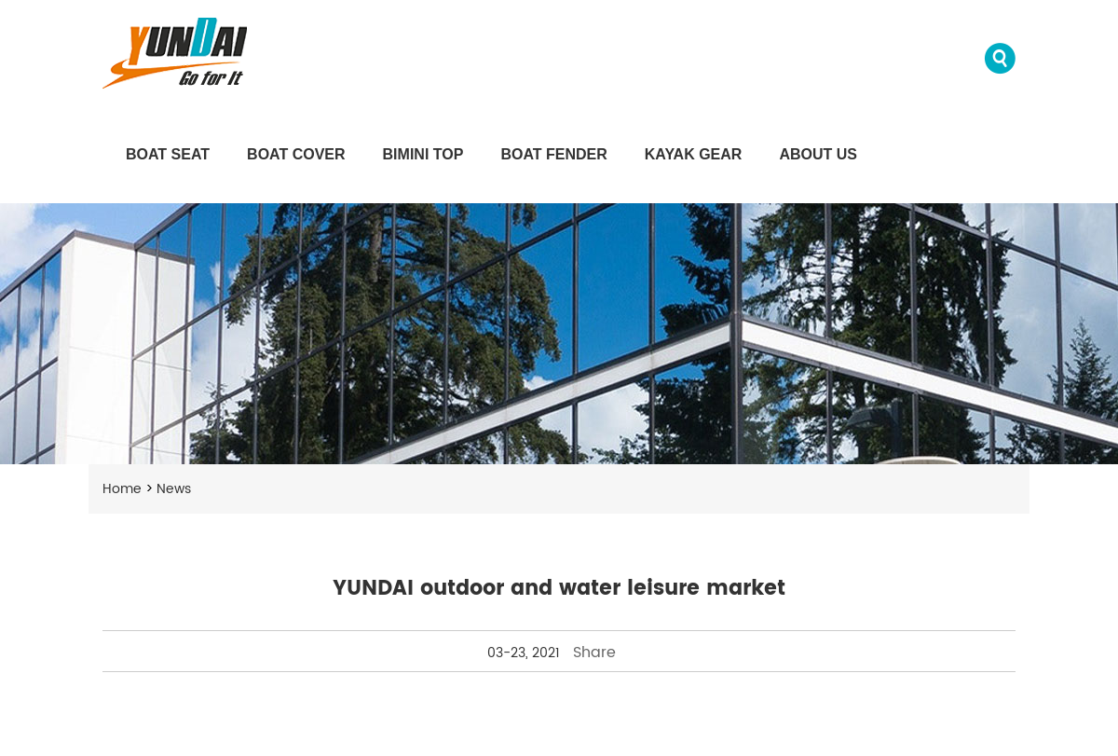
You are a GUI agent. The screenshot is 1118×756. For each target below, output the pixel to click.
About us (818, 154)
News (174, 489)
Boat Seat (168, 154)
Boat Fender (553, 154)
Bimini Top (423, 154)
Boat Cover (296, 154)
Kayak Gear (694, 154)
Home (122, 489)
